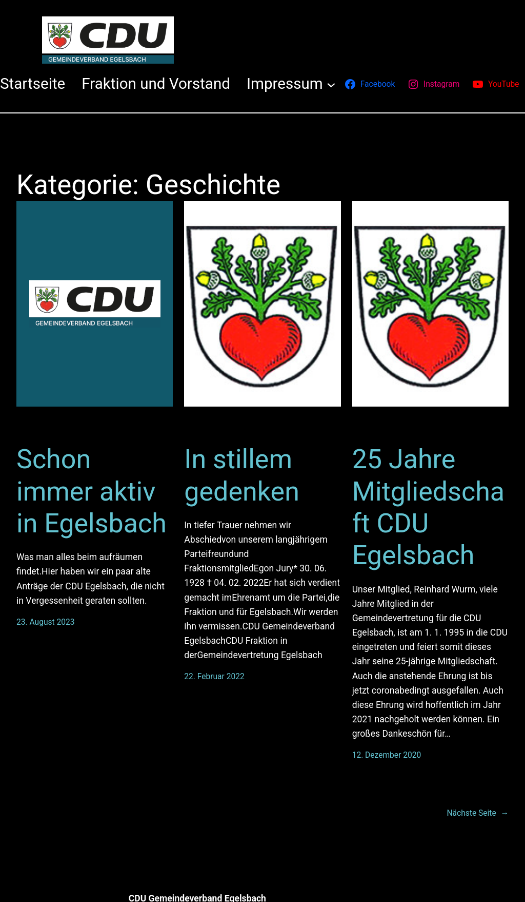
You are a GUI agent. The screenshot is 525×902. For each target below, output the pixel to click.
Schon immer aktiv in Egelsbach (91, 491)
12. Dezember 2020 (386, 755)
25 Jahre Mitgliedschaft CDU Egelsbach (428, 507)
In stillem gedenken (241, 475)
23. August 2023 (45, 622)
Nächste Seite (478, 813)
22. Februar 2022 (214, 676)
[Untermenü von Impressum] (331, 84)
